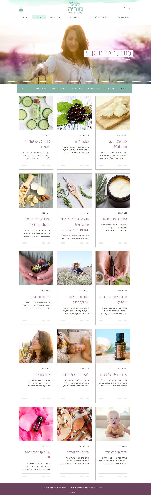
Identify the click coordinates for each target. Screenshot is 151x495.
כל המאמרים (124, 88)
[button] (21, 9)
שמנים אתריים (93, 88)
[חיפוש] (118, 8)
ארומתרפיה (109, 88)
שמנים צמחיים (76, 88)
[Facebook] (130, 8)
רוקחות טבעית (58, 88)
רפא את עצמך (41, 88)
